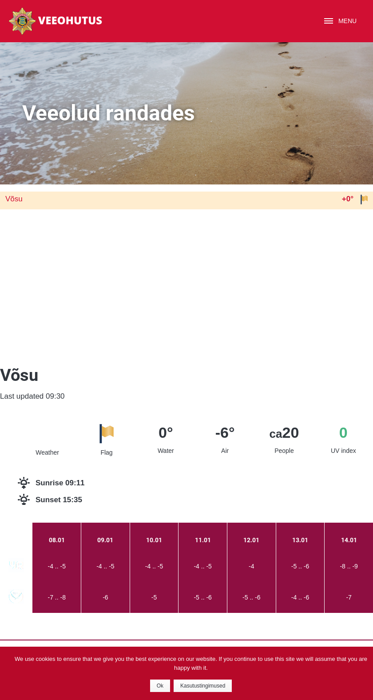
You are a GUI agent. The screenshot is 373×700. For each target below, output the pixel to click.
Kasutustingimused (202, 686)
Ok (160, 686)
